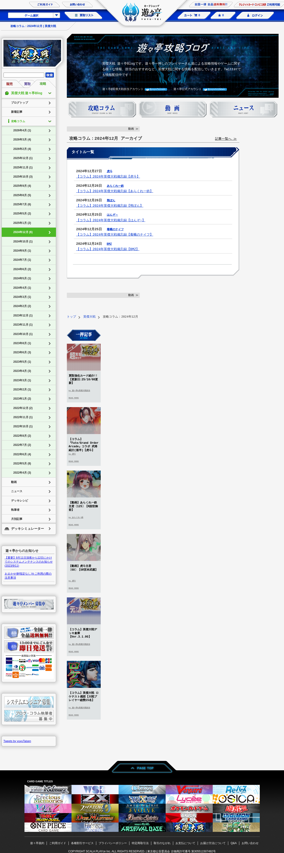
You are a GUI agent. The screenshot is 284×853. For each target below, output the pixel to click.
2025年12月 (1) (23, 158)
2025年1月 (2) (22, 223)
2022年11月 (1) (23, 417)
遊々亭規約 (37, 843)
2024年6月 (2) (22, 269)
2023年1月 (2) (22, 398)
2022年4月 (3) (22, 472)
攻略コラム (18, 121)
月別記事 (16, 519)
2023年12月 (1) (23, 315)
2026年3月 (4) (22, 139)
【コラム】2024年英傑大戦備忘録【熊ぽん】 (110, 205)
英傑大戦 (89, 317)
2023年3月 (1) (22, 380)
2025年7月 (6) (22, 204)
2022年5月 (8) (22, 463)
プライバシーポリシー (113, 843)
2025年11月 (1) (23, 167)
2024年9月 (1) (22, 250)
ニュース (16, 491)
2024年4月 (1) (22, 287)
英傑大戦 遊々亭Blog (26, 93)
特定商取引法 (140, 843)
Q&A (233, 843)
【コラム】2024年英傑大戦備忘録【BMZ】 (108, 249)
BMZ (109, 244)
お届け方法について (213, 843)
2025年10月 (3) (23, 176)
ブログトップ (19, 102)
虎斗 (109, 171)
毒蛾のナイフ (115, 229)
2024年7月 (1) (22, 259)
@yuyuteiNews (216, 89)
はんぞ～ (112, 215)
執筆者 (15, 509)
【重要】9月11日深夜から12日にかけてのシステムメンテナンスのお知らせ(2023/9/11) (29, 561)
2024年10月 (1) (23, 241)
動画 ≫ (133, 129)
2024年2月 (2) (22, 306)
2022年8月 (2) (22, 435)
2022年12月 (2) (23, 408)
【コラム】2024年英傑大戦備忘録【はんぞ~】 (110, 220)
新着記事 (16, 111)
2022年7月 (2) (22, 445)
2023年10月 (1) (23, 334)
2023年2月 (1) (22, 389)
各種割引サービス (82, 843)
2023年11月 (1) (23, 324)
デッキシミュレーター (27, 528)
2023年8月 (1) (22, 343)
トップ (71, 317)
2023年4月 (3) (22, 371)
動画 (14, 482)
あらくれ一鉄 (115, 186)
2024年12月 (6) (23, 232)
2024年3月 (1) (22, 297)
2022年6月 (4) (22, 454)
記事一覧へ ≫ (226, 139)
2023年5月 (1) (22, 361)
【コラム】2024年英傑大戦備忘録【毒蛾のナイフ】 (114, 234)
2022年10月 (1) (23, 426)
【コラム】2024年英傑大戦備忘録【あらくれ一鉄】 (114, 191)
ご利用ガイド (57, 843)
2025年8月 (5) (22, 195)
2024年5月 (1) (22, 278)
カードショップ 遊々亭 (142, 13)
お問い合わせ (250, 843)
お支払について (185, 843)
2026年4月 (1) (22, 130)
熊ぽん (111, 201)
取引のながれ (162, 843)
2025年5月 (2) (22, 213)
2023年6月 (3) (22, 352)
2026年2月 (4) (22, 149)
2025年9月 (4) (22, 185)
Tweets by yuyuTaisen (17, 741)
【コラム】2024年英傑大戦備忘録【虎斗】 (108, 176)
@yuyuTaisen (157, 89)
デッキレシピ (19, 500)
